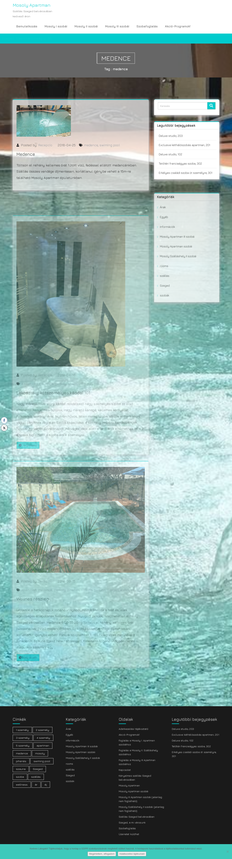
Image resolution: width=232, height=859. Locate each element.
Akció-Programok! (177, 26)
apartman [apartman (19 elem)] (43, 745)
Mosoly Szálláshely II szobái (178, 280)
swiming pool (110, 147)
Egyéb (164, 241)
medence (91, 147)
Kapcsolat (125, 769)
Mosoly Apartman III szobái (177, 261)
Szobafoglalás (147, 26)
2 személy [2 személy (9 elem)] (42, 729)
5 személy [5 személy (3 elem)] (22, 745)
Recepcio (45, 147)
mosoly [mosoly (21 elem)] (40, 753)
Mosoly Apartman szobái (176, 271)
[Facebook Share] (4, 420)
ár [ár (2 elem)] (36, 784)
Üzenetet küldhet (129, 834)
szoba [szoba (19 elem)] (20, 776)
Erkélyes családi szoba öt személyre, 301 (185, 173)
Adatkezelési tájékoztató (133, 728)
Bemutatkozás (26, 26)
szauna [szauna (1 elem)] (21, 768)
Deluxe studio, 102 (170, 154)
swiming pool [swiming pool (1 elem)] (42, 761)
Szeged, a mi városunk (132, 822)
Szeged (165, 310)
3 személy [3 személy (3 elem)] (22, 737)
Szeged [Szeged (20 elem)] (38, 768)
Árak (163, 231)
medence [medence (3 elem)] (22, 753)
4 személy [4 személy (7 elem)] (43, 737)
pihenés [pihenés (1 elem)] (21, 761)
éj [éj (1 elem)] (46, 784)
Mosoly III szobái (117, 26)
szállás (164, 300)
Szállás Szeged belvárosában (136, 816)
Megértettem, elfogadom (102, 853)
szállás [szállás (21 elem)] (36, 776)
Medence (25, 156)
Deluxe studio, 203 (171, 136)
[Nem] (227, 851)
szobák (164, 320)
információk (167, 251)
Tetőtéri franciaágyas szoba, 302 (180, 164)
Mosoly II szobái (86, 26)
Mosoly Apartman (129, 785)
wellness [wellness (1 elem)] (22, 784)
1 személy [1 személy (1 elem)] (22, 729)
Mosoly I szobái (56, 26)
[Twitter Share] (4, 428)
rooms (164, 290)
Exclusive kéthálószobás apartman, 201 (184, 145)
